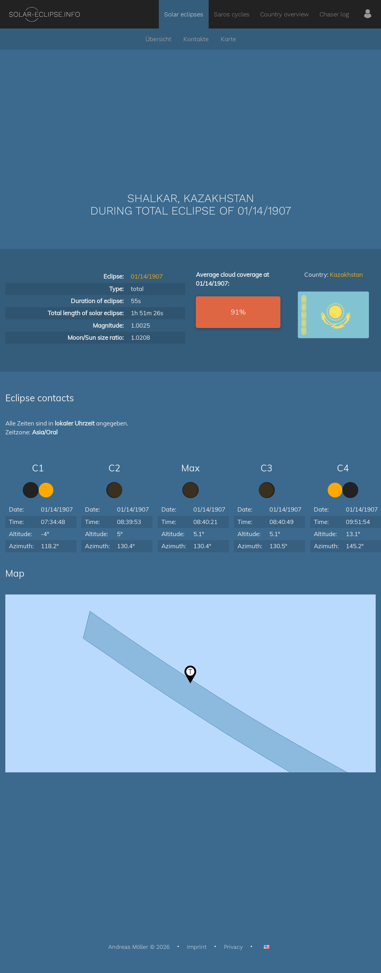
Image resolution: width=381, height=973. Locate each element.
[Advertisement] (190, 110)
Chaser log (334, 14)
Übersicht (158, 39)
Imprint (196, 946)
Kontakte (196, 39)
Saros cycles (231, 14)
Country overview (284, 14)
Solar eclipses (183, 14)
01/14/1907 (147, 276)
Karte (228, 39)
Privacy (233, 946)
